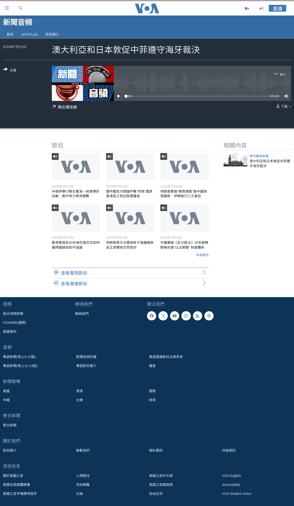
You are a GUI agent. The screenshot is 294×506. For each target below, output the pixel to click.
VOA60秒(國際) (14, 323)
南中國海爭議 (258, 156)
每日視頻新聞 (13, 314)
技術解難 (83, 485)
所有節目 (202, 255)
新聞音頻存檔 (86, 357)
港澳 (79, 391)
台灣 (79, 400)
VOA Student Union (236, 494)
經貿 (152, 400)
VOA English (231, 476)
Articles (29, 34)
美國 (6, 391)
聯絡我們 (82, 314)
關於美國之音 (13, 476)
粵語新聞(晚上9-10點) (19, 357)
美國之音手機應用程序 (20, 494)
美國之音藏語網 (161, 485)
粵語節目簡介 (86, 366)
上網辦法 (83, 476)
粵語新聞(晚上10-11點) (20, 366)
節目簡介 (52, 34)
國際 (152, 391)
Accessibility (231, 485)
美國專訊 (9, 332)
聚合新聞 (9, 425)
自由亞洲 (155, 494)
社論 (79, 494)
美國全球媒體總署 (16, 485)
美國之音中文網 (161, 476)
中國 (6, 400)
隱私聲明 (155, 450)
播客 (152, 366)
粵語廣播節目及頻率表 (166, 357)
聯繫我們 (83, 450)
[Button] (9, 71)
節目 (10, 34)
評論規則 (229, 450)
